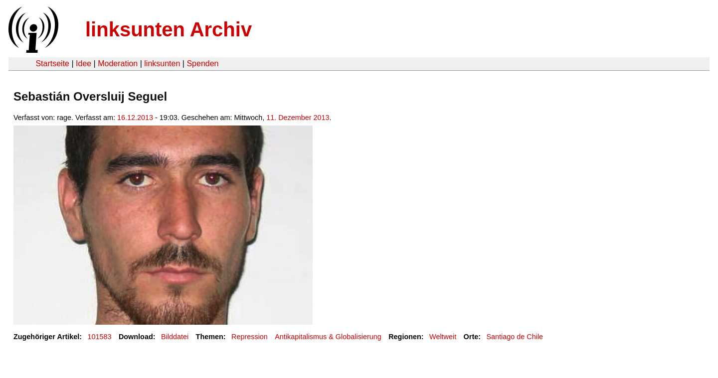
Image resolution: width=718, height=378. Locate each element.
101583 (100, 337)
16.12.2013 (135, 118)
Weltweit (442, 337)
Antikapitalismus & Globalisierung (328, 337)
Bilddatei (174, 337)
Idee (83, 63)
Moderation (118, 63)
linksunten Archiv (168, 29)
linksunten (162, 63)
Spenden (202, 63)
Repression (249, 337)
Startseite (52, 63)
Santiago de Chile (515, 337)
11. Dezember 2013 (297, 118)
